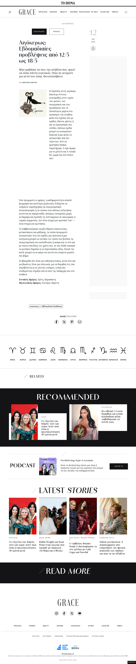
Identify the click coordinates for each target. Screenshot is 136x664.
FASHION (53, 12)
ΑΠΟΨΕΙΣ (74, 12)
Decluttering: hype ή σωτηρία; (77, 460)
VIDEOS (115, 12)
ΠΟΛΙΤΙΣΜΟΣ (84, 12)
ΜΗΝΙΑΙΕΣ (56, 31)
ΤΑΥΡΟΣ (23, 360)
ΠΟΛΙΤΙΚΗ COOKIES (98, 636)
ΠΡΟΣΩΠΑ (43, 12)
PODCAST (22, 466)
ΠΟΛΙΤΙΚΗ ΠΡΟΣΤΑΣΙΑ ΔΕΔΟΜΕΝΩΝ (77, 636)
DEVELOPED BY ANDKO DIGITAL (68, 660)
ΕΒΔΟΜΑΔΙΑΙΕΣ (39, 31)
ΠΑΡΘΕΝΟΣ (63, 360)
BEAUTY (63, 12)
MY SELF (94, 12)
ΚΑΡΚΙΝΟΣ (43, 360)
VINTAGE (43, 417)
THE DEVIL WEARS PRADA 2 (82, 538)
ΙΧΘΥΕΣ (123, 360)
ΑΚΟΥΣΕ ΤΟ (119, 466)
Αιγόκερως (34, 306)
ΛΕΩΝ (53, 360)
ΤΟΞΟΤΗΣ (93, 360)
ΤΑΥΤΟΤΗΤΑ (35, 636)
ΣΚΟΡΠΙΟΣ (83, 360)
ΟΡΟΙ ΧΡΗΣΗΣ (47, 636)
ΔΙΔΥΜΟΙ (32, 360)
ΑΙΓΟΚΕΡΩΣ (68, 24)
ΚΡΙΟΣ (12, 360)
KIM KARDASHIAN (107, 407)
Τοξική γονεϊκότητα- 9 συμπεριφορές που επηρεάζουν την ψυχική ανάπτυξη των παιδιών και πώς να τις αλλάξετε (112, 548)
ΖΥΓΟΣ (73, 360)
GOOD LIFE (104, 12)
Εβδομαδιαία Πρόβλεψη (52, 306)
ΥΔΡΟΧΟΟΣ (113, 360)
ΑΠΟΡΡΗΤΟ (131, 662)
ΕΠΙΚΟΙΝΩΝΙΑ (59, 636)
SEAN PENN (45, 538)
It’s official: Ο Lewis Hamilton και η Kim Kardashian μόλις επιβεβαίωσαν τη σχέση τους (112, 416)
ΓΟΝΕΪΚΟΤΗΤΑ (107, 538)
